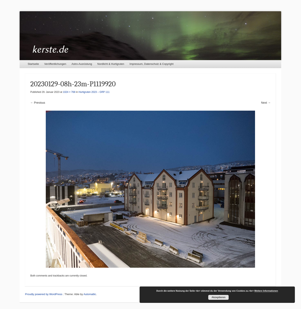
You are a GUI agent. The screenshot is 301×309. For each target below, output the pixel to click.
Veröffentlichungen (55, 63)
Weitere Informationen (266, 291)
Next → (266, 102)
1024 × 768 (69, 92)
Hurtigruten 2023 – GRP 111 (94, 92)
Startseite (33, 63)
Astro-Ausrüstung (82, 63)
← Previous (37, 102)
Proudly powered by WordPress (43, 294)
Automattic (90, 294)
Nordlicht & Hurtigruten (110, 63)
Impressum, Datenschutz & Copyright (151, 63)
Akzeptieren (218, 297)
